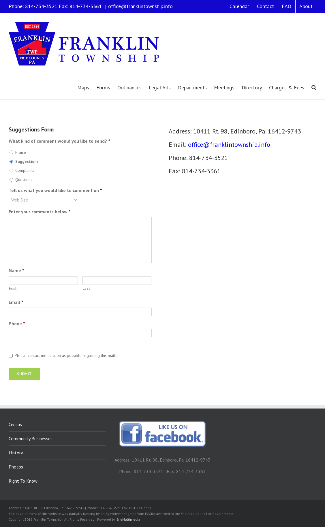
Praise (20, 152)
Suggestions (27, 161)
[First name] (43, 280)
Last (86, 288)
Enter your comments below (40, 211)
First (12, 288)
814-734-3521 (41, 6)
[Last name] (117, 280)
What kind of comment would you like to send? (59, 141)
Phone (17, 323)
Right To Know (23, 481)
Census (15, 424)
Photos (16, 467)
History (16, 453)
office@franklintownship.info (140, 6)
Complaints (24, 170)
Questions (23, 179)
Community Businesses (30, 438)
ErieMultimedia (128, 519)
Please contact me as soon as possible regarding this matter (67, 355)
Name (16, 270)
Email (16, 302)
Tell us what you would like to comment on (55, 190)
